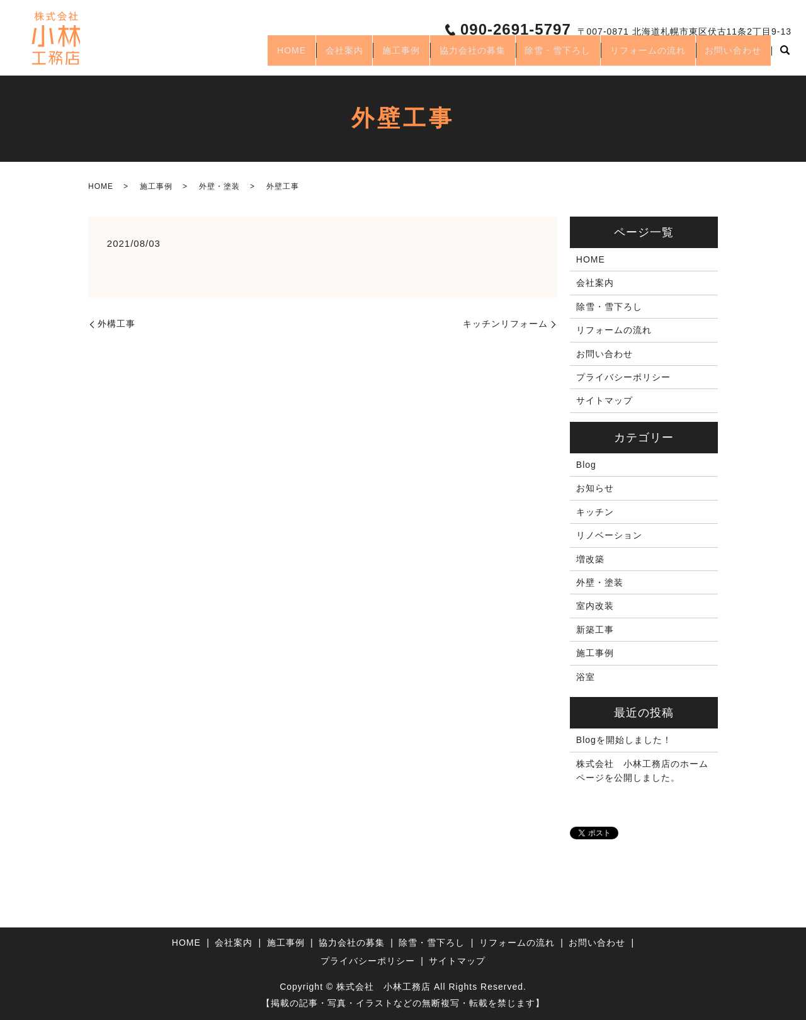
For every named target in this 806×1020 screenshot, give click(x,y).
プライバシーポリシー (623, 377)
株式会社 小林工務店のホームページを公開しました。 (642, 771)
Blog (586, 465)
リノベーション (609, 535)
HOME (240, 55)
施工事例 (366, 55)
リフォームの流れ (636, 55)
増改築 (590, 559)
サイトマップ (604, 400)
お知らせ (595, 488)
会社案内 (301, 55)
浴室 (585, 677)
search (784, 56)
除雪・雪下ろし (538, 55)
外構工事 (116, 324)
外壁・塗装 (219, 186)
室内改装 (595, 606)
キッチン (595, 512)
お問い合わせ (729, 55)
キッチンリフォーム (505, 324)
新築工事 (595, 630)
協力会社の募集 (445, 55)
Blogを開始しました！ (624, 740)
